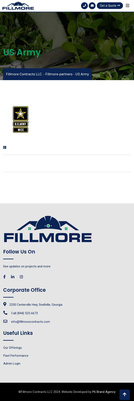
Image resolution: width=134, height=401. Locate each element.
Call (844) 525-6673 (24, 313)
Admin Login (11, 363)
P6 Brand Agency (104, 392)
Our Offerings (12, 348)
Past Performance (15, 356)
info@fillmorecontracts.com (30, 322)
